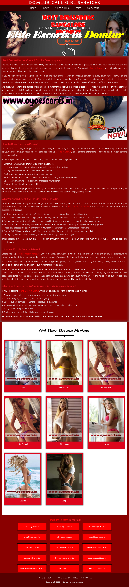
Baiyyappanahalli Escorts (97, 547)
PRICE (78, 8)
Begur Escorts (64, 568)
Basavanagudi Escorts (97, 558)
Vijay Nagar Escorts (32, 537)
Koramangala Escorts (64, 526)
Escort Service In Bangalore (28, 254)
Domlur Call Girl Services (64, 2)
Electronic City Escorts (97, 568)
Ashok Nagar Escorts (64, 547)
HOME (33, 8)
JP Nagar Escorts (64, 537)
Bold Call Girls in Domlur (79, 207)
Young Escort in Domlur (29, 291)
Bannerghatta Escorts (64, 558)
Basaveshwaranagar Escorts (32, 568)
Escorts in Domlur (63, 152)
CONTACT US (93, 8)
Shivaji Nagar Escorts (97, 526)
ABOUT (45, 8)
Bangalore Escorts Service (73, 582)
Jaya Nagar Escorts (97, 537)
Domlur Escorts (97, 68)
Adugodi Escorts (32, 547)
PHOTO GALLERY (62, 8)
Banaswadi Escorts (32, 558)
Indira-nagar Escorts (31, 526)
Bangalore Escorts (58, 519)
